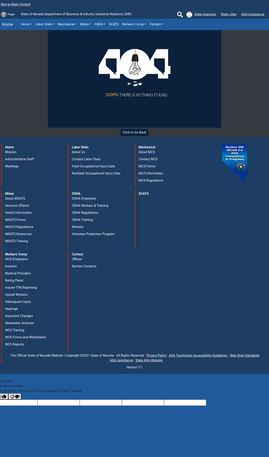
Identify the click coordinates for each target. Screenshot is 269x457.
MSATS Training (16, 241)
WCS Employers (16, 259)
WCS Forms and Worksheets (25, 337)
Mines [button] (84, 24)
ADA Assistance (252, 14)
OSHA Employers (84, 198)
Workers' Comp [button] (133, 24)
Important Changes (19, 316)
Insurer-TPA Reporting (21, 287)
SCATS (114, 24)
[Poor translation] (14, 396)
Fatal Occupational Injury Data (93, 166)
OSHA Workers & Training (90, 206)
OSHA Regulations (85, 213)
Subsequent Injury (18, 302)
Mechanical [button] (66, 24)
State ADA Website (149, 360)
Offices (77, 259)
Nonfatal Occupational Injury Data (96, 173)
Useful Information (18, 213)
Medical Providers (18, 273)
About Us (78, 152)
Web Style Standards (245, 355)
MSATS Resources (18, 234)
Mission (10, 152)
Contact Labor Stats (86, 159)
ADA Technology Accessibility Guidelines (198, 355)
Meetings (11, 166)
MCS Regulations (151, 180)
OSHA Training (82, 220)
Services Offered (17, 206)
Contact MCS (148, 159)
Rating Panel (14, 280)
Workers (78, 227)
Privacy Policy (156, 355)
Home (6, 24)
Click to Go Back (134, 132)
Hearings (11, 309)
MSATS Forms (15, 220)
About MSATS (15, 198)
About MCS (147, 152)
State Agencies (205, 14)
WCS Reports (14, 344)
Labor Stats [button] (43, 24)
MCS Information (151, 173)
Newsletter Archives (19, 323)
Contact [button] (155, 24)
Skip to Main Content (16, 4)
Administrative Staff (19, 159)
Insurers (11, 266)
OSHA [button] (98, 24)
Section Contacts (84, 266)
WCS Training (14, 330)
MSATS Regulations (19, 227)
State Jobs (228, 14)
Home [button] (25, 24)
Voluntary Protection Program (93, 234)
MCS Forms (147, 166)
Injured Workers (16, 295)
